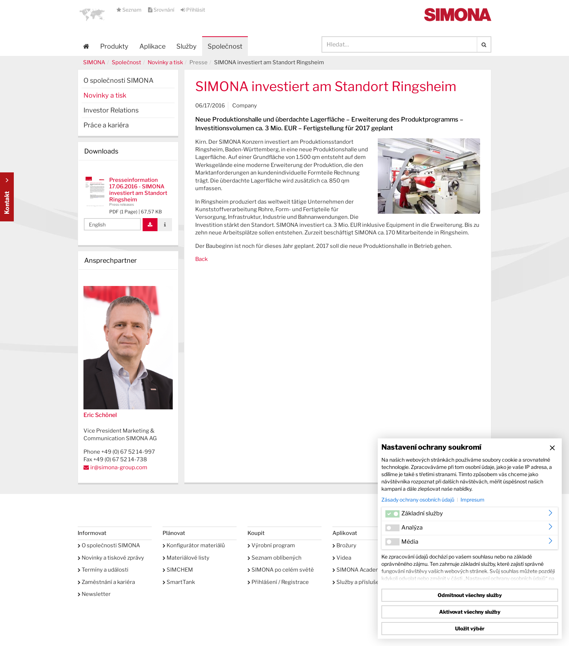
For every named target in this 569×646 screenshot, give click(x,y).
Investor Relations (111, 110)
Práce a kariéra (106, 125)
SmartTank (179, 582)
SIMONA (94, 62)
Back (201, 259)
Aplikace (152, 46)
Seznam (129, 10)
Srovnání (161, 10)
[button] (92, 14)
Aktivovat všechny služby (469, 612)
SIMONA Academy (358, 570)
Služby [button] (186, 46)
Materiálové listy (186, 558)
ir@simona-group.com (118, 467)
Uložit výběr (469, 628)
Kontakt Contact (7, 196)
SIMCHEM (178, 570)
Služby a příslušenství (362, 582)
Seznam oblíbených (274, 558)
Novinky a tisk (165, 62)
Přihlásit (193, 10)
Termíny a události (103, 570)
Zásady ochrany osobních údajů (417, 499)
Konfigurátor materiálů (194, 545)
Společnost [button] (225, 46)
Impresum (472, 499)
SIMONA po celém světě (280, 570)
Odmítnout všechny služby (470, 595)
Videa (341, 558)
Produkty (114, 46)
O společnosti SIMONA (118, 80)
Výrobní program (271, 545)
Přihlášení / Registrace (278, 582)
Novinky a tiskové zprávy (111, 558)
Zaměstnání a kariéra (106, 582)
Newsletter (94, 594)
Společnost (126, 62)
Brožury (344, 545)
